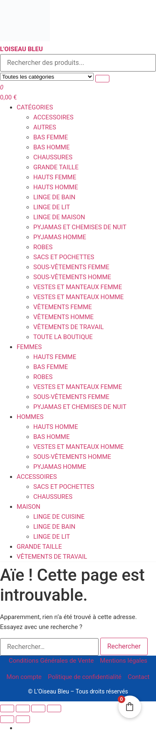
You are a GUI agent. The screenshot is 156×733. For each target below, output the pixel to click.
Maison (28, 506)
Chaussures (52, 157)
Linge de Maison (59, 217)
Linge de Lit (51, 207)
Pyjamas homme (59, 237)
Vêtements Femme (62, 307)
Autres (44, 127)
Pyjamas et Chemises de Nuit (79, 227)
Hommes (30, 417)
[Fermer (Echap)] (54, 708)
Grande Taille (56, 167)
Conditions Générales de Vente (51, 660)
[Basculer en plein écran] (23, 708)
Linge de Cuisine (58, 516)
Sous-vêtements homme (72, 277)
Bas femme (50, 137)
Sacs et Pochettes (63, 257)
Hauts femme (54, 177)
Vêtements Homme (63, 317)
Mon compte (24, 677)
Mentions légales (123, 660)
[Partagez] (38, 708)
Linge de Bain (54, 197)
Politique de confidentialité (84, 677)
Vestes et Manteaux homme (78, 297)
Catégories (35, 107)
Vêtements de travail (68, 327)
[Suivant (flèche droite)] (23, 719)
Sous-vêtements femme (71, 267)
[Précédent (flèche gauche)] (7, 719)
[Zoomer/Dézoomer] (7, 708)
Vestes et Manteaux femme (77, 287)
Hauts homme (55, 187)
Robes (42, 247)
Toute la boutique (63, 337)
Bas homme (51, 147)
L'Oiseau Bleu (21, 49)
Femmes (29, 347)
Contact (138, 677)
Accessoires (53, 117)
